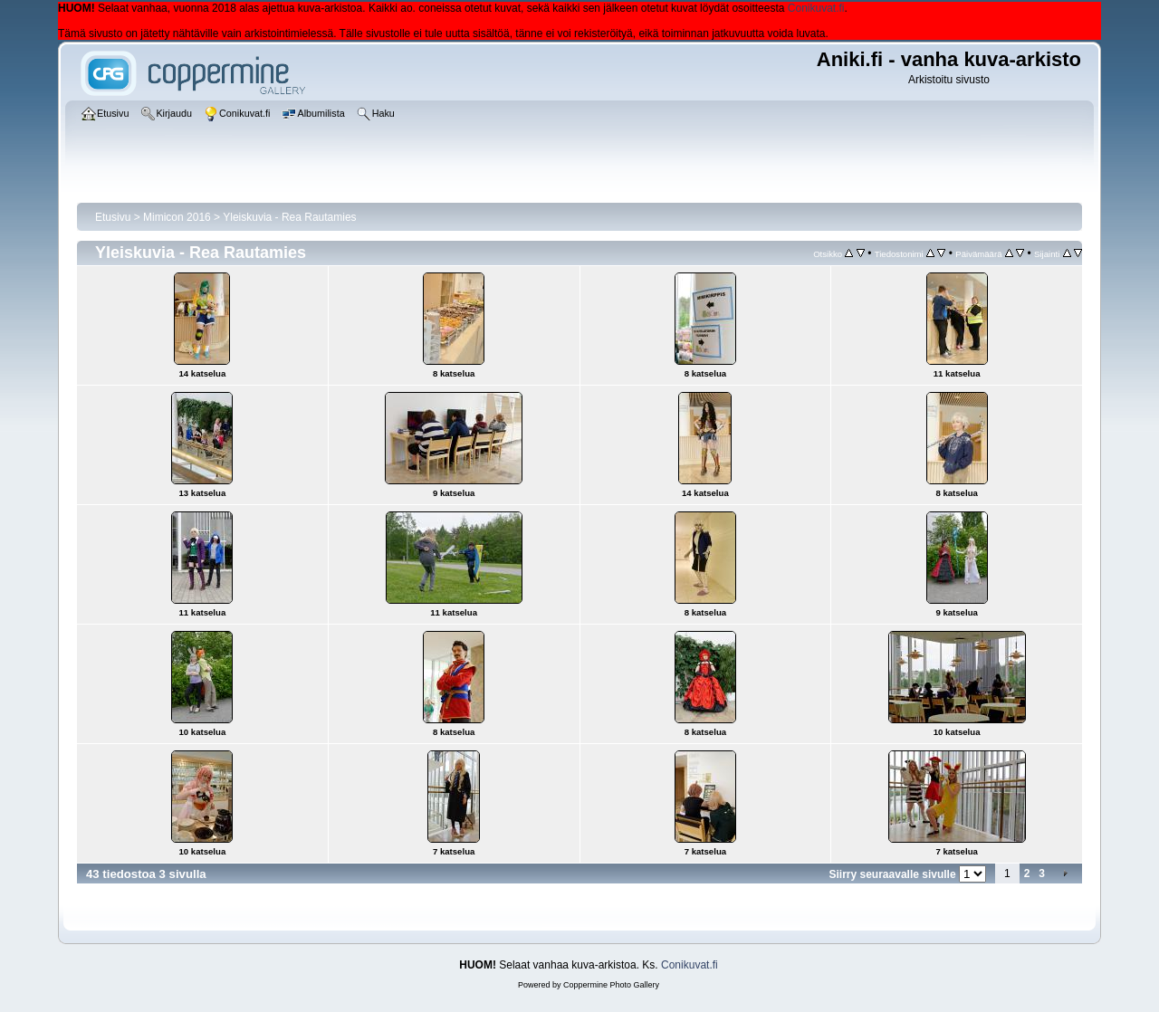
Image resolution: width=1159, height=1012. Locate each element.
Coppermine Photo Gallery (611, 984)
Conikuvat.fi (816, 8)
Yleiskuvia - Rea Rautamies (289, 217)
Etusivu (112, 217)
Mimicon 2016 (177, 217)
